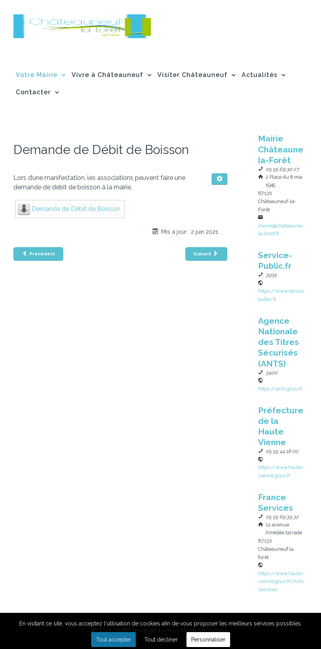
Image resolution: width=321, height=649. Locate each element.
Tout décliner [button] (161, 639)
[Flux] (82, 25)
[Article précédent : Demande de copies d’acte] (38, 254)
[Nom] (286, 149)
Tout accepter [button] (113, 639)
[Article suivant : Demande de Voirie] (206, 254)
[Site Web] (280, 388)
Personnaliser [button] (208, 639)
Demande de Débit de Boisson (75, 209)
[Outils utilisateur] (219, 179)
